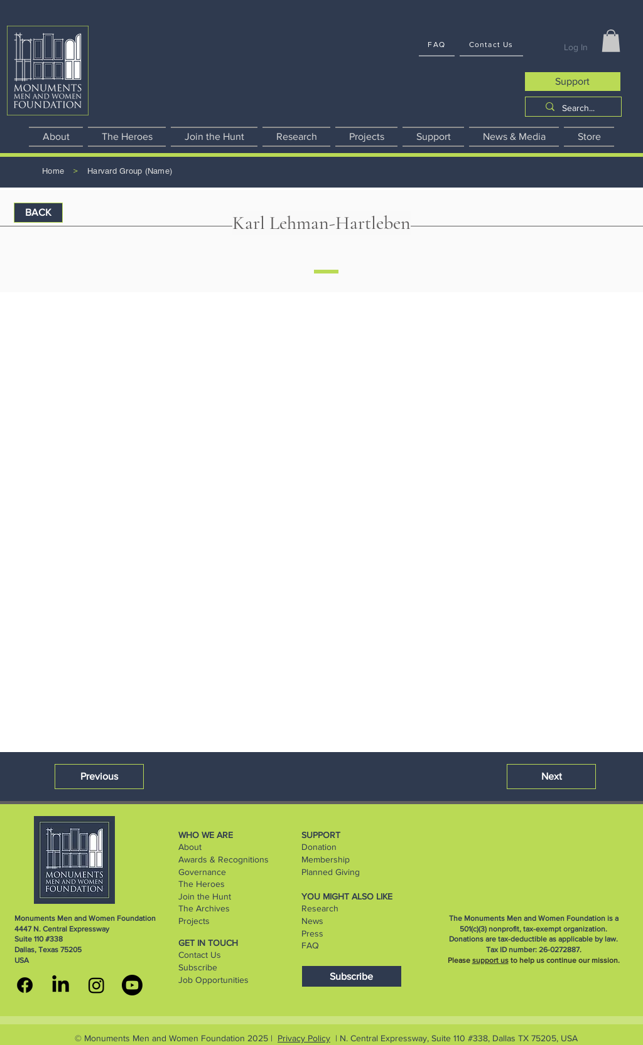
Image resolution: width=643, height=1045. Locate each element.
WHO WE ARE (205, 835)
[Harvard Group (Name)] (129, 171)
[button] (611, 40)
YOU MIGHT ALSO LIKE (346, 896)
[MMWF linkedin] (60, 985)
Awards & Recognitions (223, 859)
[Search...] (578, 108)
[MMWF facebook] (24, 985)
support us (490, 960)
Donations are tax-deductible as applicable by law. (533, 939)
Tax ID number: (512, 949)
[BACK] (38, 213)
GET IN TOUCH (208, 943)
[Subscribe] (351, 976)
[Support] (572, 82)
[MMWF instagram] (96, 985)
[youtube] (132, 985)
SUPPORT (320, 835)
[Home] (53, 171)
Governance (202, 872)
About (190, 847)
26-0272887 (559, 949)
